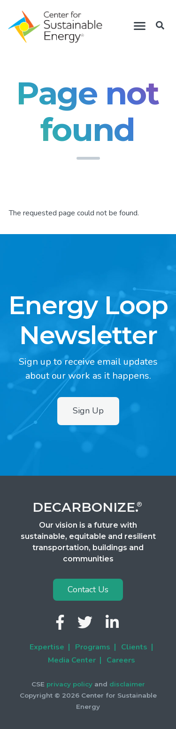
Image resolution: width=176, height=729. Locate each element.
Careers (121, 660)
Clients (134, 647)
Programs (92, 647)
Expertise (47, 647)
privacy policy (69, 684)
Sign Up (88, 410)
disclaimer (127, 684)
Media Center (72, 660)
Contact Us (88, 589)
